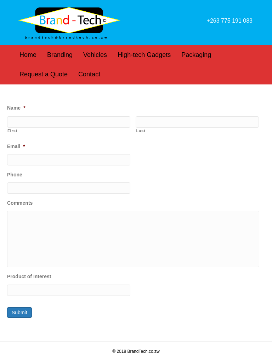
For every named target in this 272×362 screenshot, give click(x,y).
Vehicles (95, 54)
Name (16, 108)
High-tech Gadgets (144, 54)
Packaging (196, 54)
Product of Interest (29, 276)
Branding (60, 54)
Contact (89, 74)
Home (27, 54)
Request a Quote (43, 74)
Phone (14, 174)
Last (140, 131)
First (12, 131)
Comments (20, 203)
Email (16, 146)
